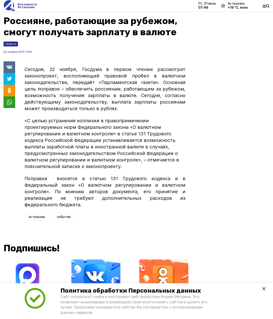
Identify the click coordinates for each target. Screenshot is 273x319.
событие (64, 217)
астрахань (36, 217)
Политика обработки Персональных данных (130, 290)
